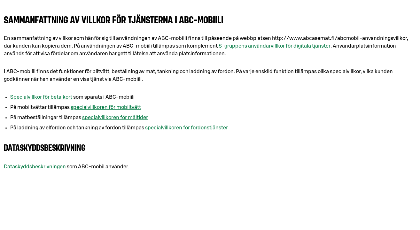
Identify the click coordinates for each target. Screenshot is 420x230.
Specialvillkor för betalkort (41, 97)
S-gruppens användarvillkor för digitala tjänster (275, 46)
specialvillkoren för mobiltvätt (106, 107)
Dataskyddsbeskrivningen (35, 166)
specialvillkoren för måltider (115, 117)
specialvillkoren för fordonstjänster (186, 127)
